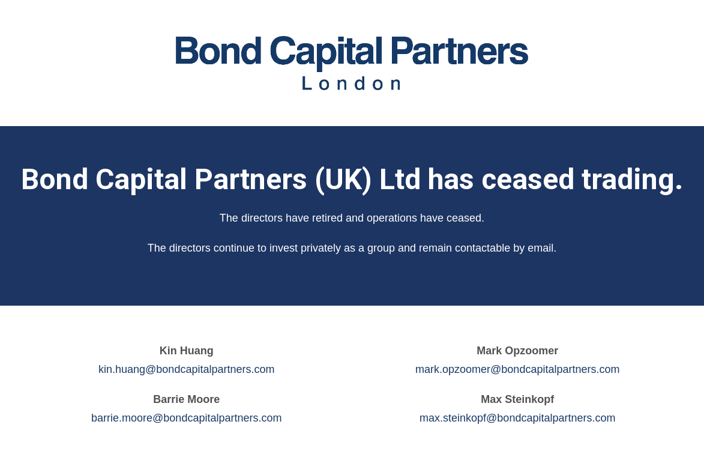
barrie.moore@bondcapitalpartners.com (186, 418)
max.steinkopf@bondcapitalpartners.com (517, 418)
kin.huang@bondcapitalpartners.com (186, 369)
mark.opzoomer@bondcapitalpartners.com (517, 369)
